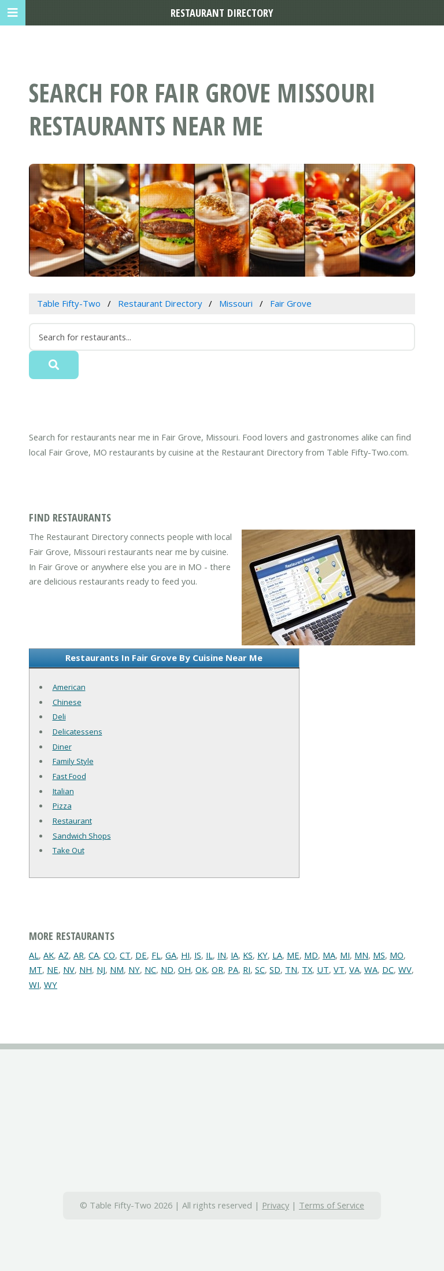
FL (156, 955)
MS (379, 955)
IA (234, 955)
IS (197, 955)
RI (246, 969)
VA (354, 969)
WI (34, 984)
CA (93, 955)
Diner (62, 746)
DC (388, 969)
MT (35, 969)
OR (217, 969)
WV (405, 969)
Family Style (73, 761)
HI (185, 955)
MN (361, 955)
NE (52, 969)
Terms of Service (331, 1205)
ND (167, 969)
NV (69, 969)
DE (141, 955)
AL (34, 955)
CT (125, 955)
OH (184, 969)
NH (85, 969)
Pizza (62, 805)
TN (291, 969)
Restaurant (72, 821)
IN (221, 955)
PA (233, 969)
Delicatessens (77, 731)
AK (48, 955)
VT (339, 969)
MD (311, 955)
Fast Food (69, 776)
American (69, 687)
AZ (63, 955)
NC (150, 969)
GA (170, 955)
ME (293, 955)
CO (109, 955)
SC (260, 969)
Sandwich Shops (82, 836)
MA (329, 955)
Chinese (67, 702)
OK (201, 969)
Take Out (68, 850)
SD (274, 969)
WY (50, 984)
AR (78, 955)
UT (323, 969)
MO (397, 955)
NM (117, 969)
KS (248, 955)
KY (262, 955)
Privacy (275, 1205)
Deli (59, 716)
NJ (101, 969)
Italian (63, 791)
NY (134, 969)
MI (345, 955)
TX (307, 969)
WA (371, 969)
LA (277, 955)
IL (209, 955)
